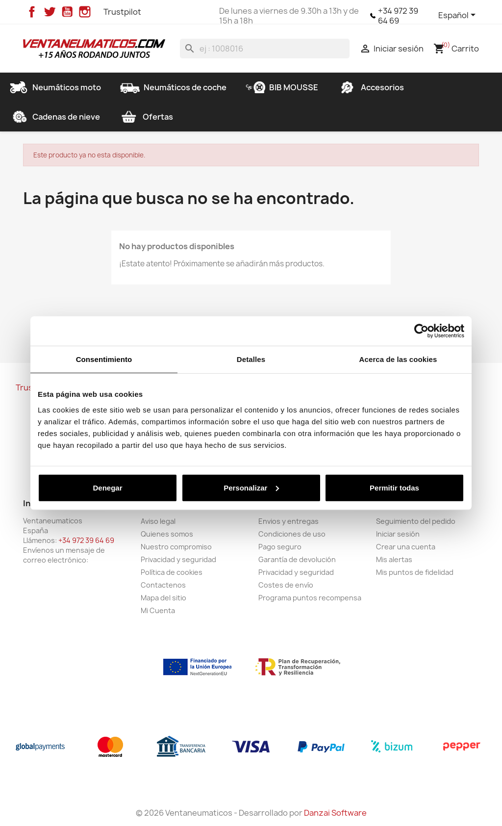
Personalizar (251, 487)
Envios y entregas (288, 521)
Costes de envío (285, 585)
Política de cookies (171, 572)
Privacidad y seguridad (178, 559)
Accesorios (370, 87)
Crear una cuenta (405, 546)
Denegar (107, 487)
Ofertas (146, 117)
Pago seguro (279, 546)
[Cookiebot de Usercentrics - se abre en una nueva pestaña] (421, 331)
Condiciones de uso (292, 534)
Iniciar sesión (398, 534)
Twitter (49, 12)
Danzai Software (335, 812)
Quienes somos (167, 534)
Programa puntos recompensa (309, 597)
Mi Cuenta (158, 610)
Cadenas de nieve (54, 117)
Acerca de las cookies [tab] (398, 359)
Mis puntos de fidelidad (414, 572)
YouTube (67, 12)
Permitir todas (394, 487)
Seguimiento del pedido (415, 521)
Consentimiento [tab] (104, 359)
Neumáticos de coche (173, 87)
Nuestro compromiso (176, 546)
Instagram (85, 12)
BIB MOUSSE (282, 87)
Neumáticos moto (55, 87)
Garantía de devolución (297, 559)
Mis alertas (394, 559)
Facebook (32, 12)
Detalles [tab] (251, 359)
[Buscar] (265, 48)
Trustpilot (122, 11)
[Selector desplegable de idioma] (458, 16)
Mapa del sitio (163, 597)
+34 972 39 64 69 (398, 16)
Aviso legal (158, 521)
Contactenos (163, 585)
